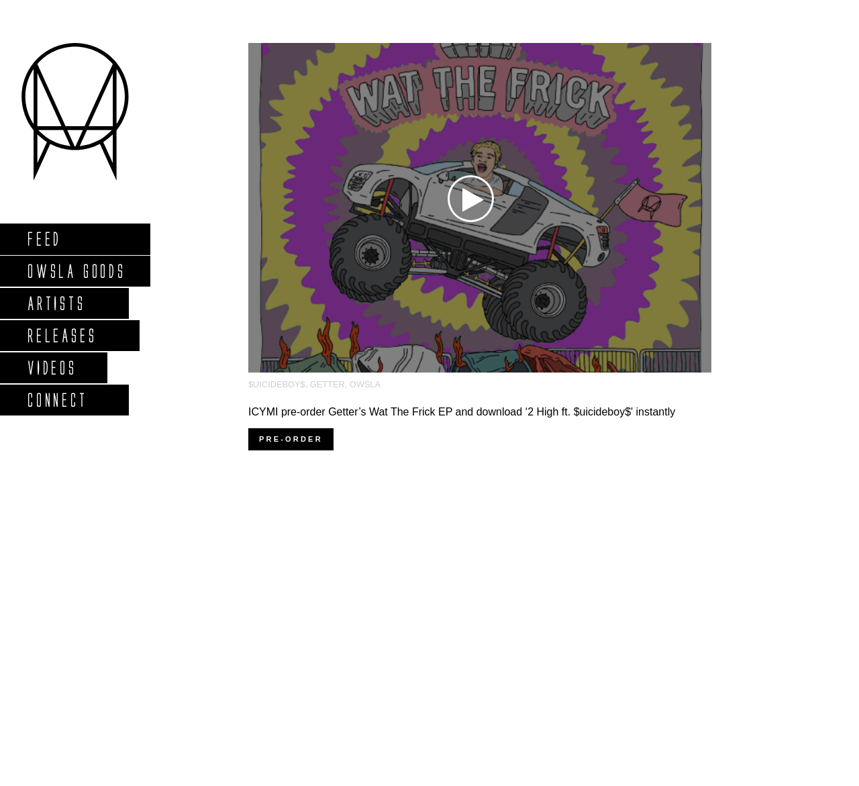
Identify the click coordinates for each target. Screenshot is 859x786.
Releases (61, 335)
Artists (56, 303)
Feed (44, 239)
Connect (57, 400)
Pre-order (291, 439)
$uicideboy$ (276, 384)
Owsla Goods (76, 271)
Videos (52, 367)
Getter (327, 384)
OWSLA (365, 384)
